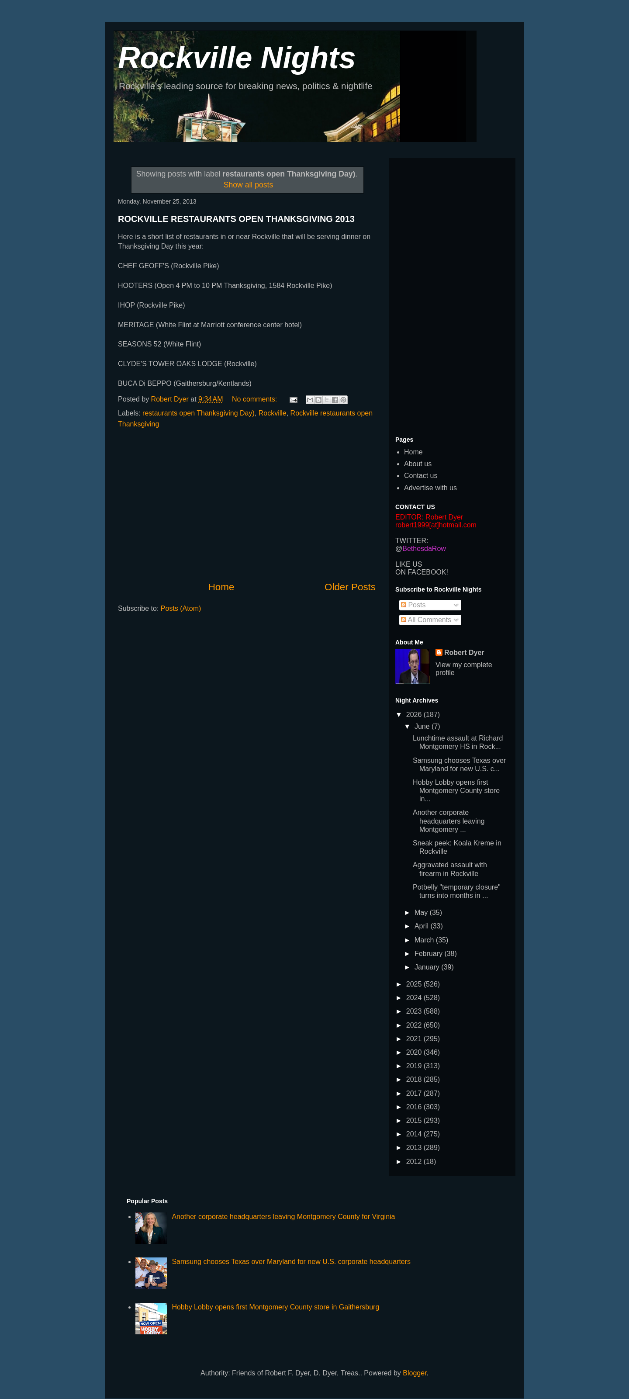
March (425, 940)
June (423, 726)
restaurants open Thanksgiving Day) (198, 413)
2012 (415, 1161)
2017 (415, 1093)
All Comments (426, 619)
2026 (415, 714)
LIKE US (408, 564)
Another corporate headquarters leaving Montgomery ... (448, 821)
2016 (415, 1107)
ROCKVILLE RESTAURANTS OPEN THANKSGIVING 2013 (236, 219)
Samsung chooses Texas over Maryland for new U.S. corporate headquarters (291, 1261)
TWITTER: (412, 540)
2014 (415, 1134)
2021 (415, 1038)
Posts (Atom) (181, 608)
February (429, 953)
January (428, 967)
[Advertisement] (247, 505)
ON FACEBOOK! (421, 572)
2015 (415, 1120)
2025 (415, 984)
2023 (415, 1011)
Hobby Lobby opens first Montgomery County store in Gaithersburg (275, 1307)
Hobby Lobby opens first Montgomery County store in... (456, 791)
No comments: (255, 399)
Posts (413, 605)
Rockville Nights (237, 58)
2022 (415, 1025)
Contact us (420, 475)
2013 (415, 1147)
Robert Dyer (464, 652)
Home (221, 587)
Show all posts (248, 184)
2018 (415, 1079)
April (422, 926)
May (422, 912)
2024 (415, 997)
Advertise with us (430, 488)
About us (418, 463)
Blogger (414, 1373)
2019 (415, 1066)
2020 (415, 1052)
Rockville (273, 413)
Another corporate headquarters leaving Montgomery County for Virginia (283, 1216)
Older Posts (350, 587)
